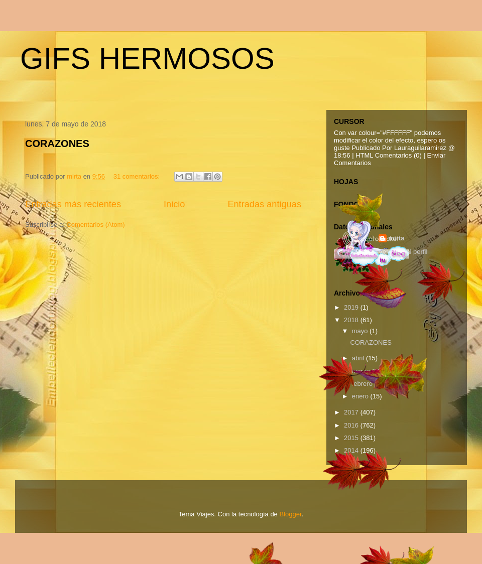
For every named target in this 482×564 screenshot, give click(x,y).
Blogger (290, 514)
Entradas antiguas (264, 204)
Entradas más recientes (73, 204)
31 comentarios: (137, 176)
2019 (352, 307)
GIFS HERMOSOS (147, 58)
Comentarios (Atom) (95, 224)
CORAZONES (57, 143)
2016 (352, 425)
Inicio (174, 204)
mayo (361, 331)
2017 (352, 412)
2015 (352, 438)
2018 (352, 320)
